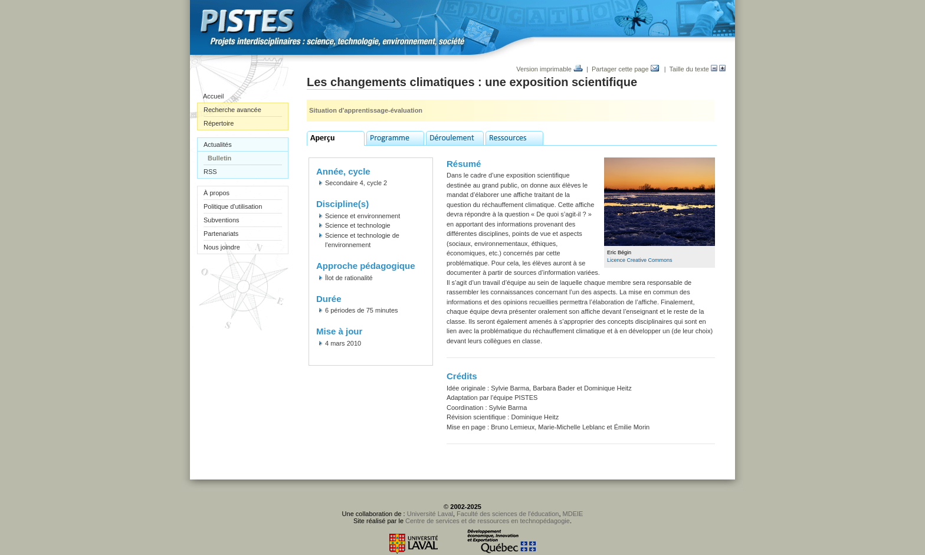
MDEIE (573, 513)
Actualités (218, 144)
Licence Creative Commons (640, 260)
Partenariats (221, 233)
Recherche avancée (232, 109)
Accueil (213, 96)
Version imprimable (549, 69)
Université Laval (430, 513)
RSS (210, 171)
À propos (216, 192)
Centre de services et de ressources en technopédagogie (487, 520)
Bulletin (219, 158)
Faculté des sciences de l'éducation (508, 513)
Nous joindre (222, 247)
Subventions (222, 220)
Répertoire (219, 123)
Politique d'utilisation (233, 206)
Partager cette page (625, 69)
